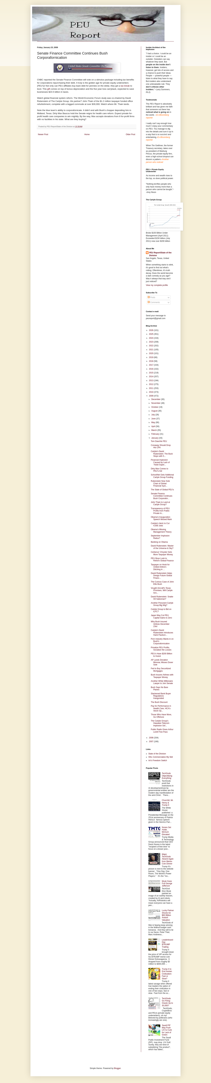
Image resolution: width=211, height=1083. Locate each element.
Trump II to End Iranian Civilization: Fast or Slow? (167, 974)
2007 (151, 741)
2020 (151, 353)
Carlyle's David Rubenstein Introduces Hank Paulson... (162, 632)
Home (87, 134)
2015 (151, 373)
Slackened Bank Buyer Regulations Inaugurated (161, 696)
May (153, 422)
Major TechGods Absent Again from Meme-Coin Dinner (168, 859)
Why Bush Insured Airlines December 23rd (160, 624)
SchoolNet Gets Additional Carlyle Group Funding (162, 476)
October (155, 407)
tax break (125, 86)
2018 (151, 361)
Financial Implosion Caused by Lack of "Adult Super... (160, 462)
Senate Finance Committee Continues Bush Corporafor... (161, 496)
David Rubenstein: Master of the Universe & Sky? (162, 547)
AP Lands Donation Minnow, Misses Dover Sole (162, 662)
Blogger (117, 1068)
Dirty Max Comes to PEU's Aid (159, 470)
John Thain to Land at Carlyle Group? (160, 503)
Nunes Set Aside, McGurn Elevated (166, 831)
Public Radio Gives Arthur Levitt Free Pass (162, 730)
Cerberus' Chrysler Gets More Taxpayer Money (162, 553)
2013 (151, 380)
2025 (151, 334)
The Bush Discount (159, 702)
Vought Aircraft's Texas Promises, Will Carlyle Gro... (162, 590)
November (156, 403)
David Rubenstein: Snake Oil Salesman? (162, 598)
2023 (151, 342)
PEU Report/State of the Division (160, 254)
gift (48, 89)
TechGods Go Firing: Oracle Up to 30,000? (167, 1002)
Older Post (130, 134)
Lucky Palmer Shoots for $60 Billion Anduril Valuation (168, 915)
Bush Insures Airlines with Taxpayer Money (162, 676)
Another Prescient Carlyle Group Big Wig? (162, 604)
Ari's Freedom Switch (157, 760)
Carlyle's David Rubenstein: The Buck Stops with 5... (162, 453)
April (153, 426)
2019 (151, 357)
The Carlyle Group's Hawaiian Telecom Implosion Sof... (160, 723)
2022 (151, 345)
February (155, 434)
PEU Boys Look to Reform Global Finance (162, 559)
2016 (151, 369)
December (156, 399)
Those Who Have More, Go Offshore (161, 715)
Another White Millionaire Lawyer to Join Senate (162, 682)
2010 (151, 392)
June (153, 418)
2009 (151, 396)
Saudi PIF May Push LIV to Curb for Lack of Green (167, 1030)
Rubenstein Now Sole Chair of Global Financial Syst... (160, 483)
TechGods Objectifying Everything (167, 775)
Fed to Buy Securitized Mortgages (161, 669)
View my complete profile (157, 285)
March (154, 430)
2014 (151, 376)
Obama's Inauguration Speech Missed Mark (161, 518)
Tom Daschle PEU (159, 441)
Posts (151, 297)
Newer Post (43, 134)
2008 (151, 738)
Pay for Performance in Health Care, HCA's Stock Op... (161, 708)
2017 (151, 365)
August (154, 411)
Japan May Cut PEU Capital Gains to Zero (161, 616)
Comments (154, 302)
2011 (151, 388)
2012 (151, 384)
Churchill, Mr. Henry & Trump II (167, 802)
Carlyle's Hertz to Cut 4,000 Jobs (160, 524)
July (153, 415)
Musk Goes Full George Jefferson (167, 883)
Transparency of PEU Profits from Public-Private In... (160, 510)
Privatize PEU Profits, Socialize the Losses (161, 648)
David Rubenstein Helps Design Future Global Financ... (161, 575)
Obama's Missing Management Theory (161, 530)
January (155, 438)
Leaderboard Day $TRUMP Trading (167, 943)
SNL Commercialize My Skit (160, 757)
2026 (151, 330)
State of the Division (157, 754)
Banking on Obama (159, 542)
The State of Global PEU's (162, 489)
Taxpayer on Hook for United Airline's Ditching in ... (160, 567)
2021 (151, 349)
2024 (151, 338)
